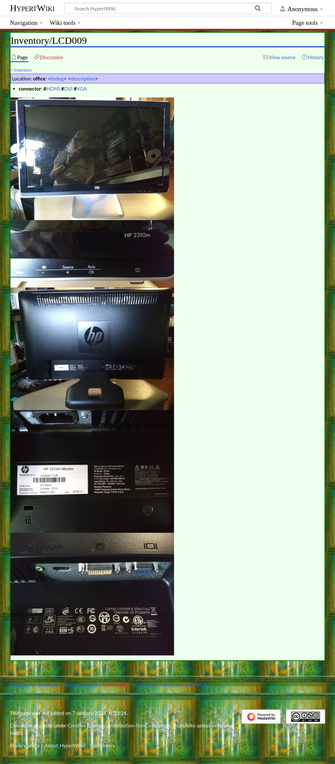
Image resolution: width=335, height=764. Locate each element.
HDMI (53, 89)
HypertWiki (32, 8)
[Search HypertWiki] (168, 8)
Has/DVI (171, 685)
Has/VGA (196, 685)
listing (57, 78)
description (83, 78)
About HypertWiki (65, 745)
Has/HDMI (144, 685)
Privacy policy (25, 745)
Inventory (23, 70)
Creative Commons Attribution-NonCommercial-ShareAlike (132, 725)
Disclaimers (102, 745)
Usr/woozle (115, 685)
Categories (21, 685)
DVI (68, 89)
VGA (82, 89)
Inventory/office (80, 685)
